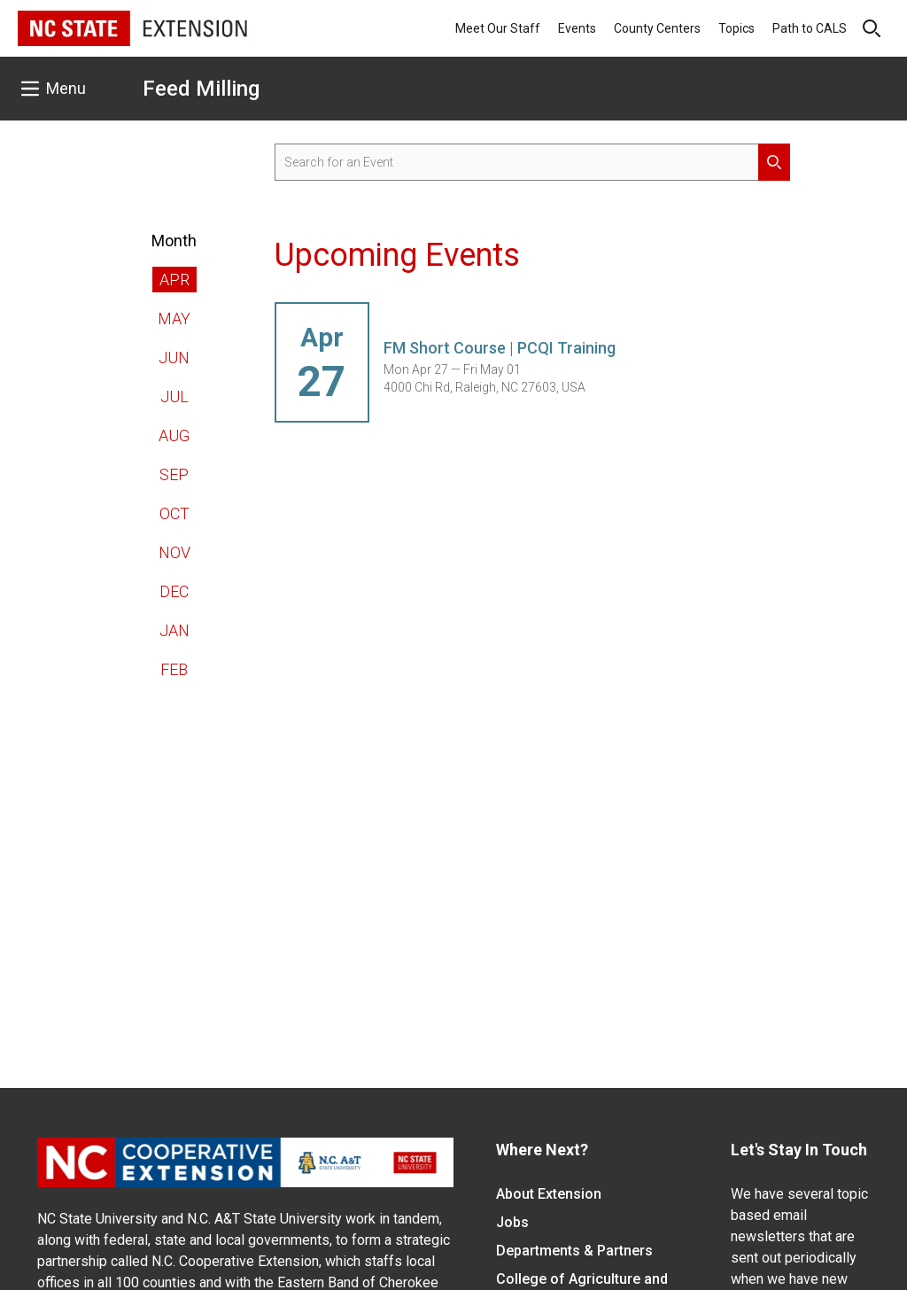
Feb (174, 669)
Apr (174, 279)
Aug (174, 435)
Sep (174, 474)
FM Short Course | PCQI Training (500, 347)
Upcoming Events (397, 255)
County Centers (657, 28)
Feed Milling (201, 88)
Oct (174, 513)
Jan (174, 630)
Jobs (512, 1222)
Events (577, 28)
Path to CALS (809, 28)
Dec (174, 591)
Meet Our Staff (497, 28)
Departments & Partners (574, 1250)
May (174, 318)
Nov (174, 552)
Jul (174, 396)
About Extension (548, 1193)
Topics (736, 28)
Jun (174, 357)
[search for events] (533, 162)
